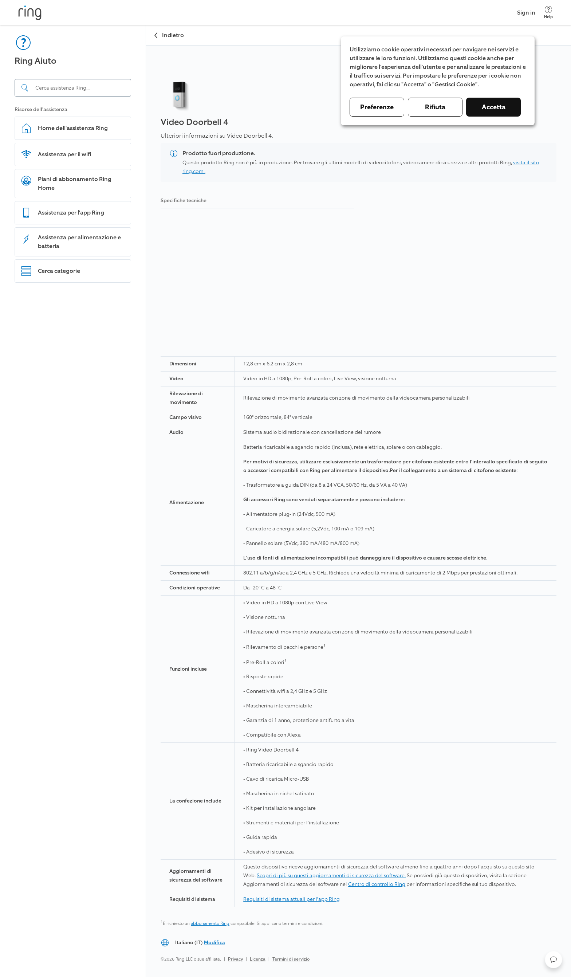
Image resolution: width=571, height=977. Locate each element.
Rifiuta (435, 107)
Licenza (257, 959)
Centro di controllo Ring (376, 884)
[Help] (548, 12)
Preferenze (377, 107)
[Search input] (73, 88)
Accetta (493, 107)
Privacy (235, 959)
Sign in (526, 12)
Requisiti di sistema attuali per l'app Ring (291, 899)
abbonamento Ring (210, 923)
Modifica (214, 942)
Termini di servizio (291, 959)
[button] (553, 959)
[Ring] (30, 12)
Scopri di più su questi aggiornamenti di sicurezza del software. (331, 875)
